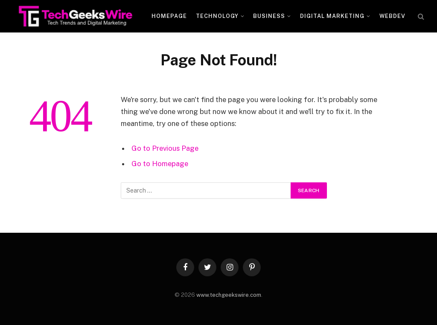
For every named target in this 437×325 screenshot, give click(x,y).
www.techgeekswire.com (228, 295)
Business (269, 16)
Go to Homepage (159, 163)
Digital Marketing (332, 16)
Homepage (169, 16)
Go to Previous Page (164, 148)
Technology (217, 16)
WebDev (392, 16)
